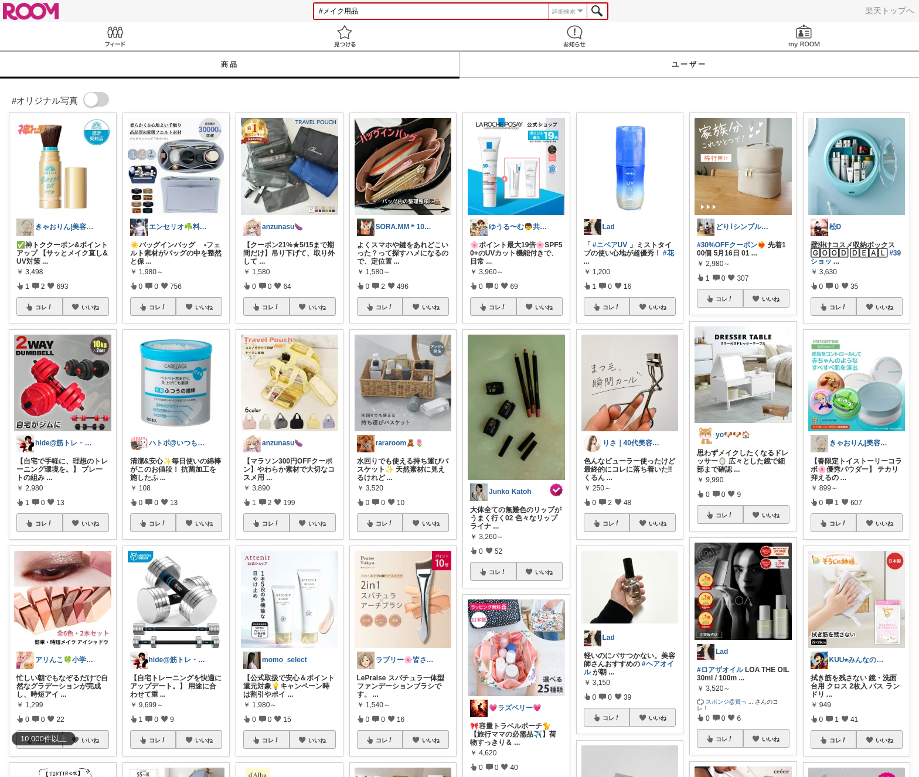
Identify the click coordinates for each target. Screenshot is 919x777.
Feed (115, 36)
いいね (90, 307)
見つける (345, 36)
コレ (44, 307)
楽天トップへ (889, 10)
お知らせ (574, 36)
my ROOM (804, 36)
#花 (668, 253)
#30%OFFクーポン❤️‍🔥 (731, 245)
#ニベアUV (610, 245)
